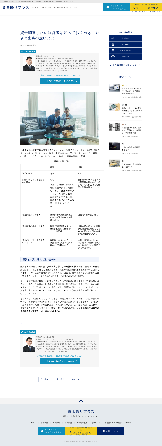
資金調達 (56, 423)
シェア (23, 323)
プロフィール (46, 9)
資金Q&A (96, 423)
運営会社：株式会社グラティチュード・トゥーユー (81, 416)
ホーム (33, 423)
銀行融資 (68, 423)
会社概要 (35, 9)
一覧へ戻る (59, 379)
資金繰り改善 (82, 423)
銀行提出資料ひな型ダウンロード (65, 9)
